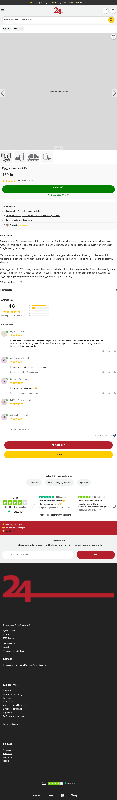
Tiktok (6, 761)
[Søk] (58, 20)
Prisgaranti (58, 445)
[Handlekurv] (113, 11)
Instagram (7, 757)
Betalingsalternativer (12, 709)
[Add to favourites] (113, 36)
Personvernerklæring (12, 694)
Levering (7, 698)
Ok (95, 554)
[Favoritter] (106, 11)
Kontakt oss (8, 702)
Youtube (7, 750)
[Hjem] (58, 10)
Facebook (7, 753)
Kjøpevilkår (8, 691)
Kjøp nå (58, 189)
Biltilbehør (18, 28)
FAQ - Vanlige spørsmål (13, 716)
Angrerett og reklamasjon (14, 705)
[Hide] (116, 236)
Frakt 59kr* (82, 2)
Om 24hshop (9, 644)
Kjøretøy (6, 28)
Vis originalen (32, 372)
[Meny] (2, 11)
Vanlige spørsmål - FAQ (13, 651)
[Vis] (116, 290)
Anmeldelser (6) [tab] (8, 324)
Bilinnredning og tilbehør (59, 482)
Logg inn (7, 647)
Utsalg (58, 454)
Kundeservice (41, 665)
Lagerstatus (8, 712)
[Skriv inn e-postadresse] (37, 555)
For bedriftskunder (11, 724)
